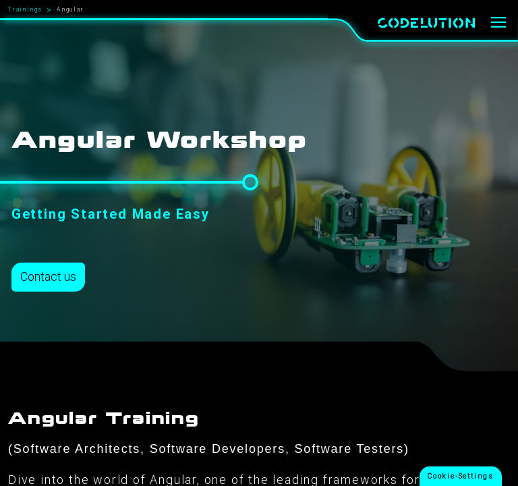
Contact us (48, 276)
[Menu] (499, 23)
